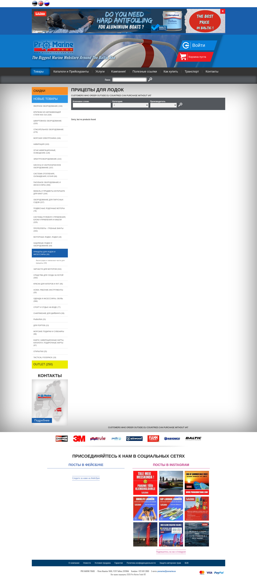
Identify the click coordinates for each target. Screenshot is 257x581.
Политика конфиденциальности (141, 563)
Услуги (100, 71)
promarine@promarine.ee (167, 571)
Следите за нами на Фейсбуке (86, 478)
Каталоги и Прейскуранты (71, 71)
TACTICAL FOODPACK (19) (44, 357)
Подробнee (41, 420)
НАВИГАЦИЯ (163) (41, 144)
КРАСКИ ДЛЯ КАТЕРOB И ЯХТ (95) (48, 284)
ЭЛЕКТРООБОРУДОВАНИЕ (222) (47, 159)
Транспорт (192, 71)
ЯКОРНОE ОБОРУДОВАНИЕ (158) (47, 106)
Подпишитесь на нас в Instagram (171, 552)
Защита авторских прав (170, 563)
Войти (198, 45)
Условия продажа (103, 563)
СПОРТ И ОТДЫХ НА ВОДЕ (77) (47, 307)
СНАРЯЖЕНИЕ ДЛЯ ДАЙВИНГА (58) (48, 313)
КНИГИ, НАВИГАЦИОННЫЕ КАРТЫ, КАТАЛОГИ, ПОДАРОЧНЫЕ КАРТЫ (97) (48, 342)
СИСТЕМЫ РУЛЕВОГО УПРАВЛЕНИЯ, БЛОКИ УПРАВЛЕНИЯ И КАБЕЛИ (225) (49, 219)
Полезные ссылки (145, 71)
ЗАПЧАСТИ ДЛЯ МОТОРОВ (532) (47, 269)
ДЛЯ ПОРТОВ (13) (41, 325)
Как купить (171, 71)
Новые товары (45, 98)
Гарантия (118, 563)
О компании (74, 563)
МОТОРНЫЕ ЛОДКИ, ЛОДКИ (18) (47, 237)
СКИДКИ (39, 90)
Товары (38, 71)
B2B (186, 563)
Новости (87, 563)
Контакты (212, 71)
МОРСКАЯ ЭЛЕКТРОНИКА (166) (47, 138)
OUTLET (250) (43, 364)
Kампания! (118, 71)
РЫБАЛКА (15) (39, 319)
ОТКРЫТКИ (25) (40, 351)
